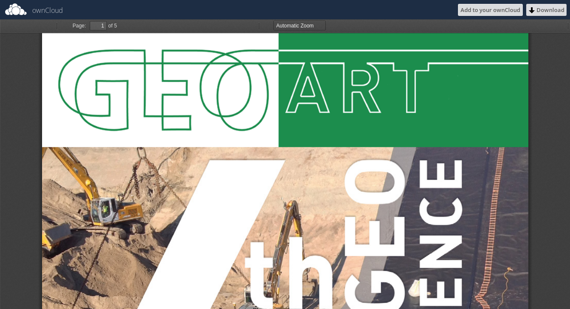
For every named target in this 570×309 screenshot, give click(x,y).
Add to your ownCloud (490, 10)
